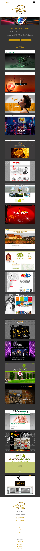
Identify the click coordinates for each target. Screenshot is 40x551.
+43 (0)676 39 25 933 (26, 40)
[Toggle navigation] (34, 2)
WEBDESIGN (20, 526)
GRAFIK (20, 524)
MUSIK (20, 527)
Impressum (20, 531)
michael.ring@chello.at (14, 40)
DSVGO (20, 532)
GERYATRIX (20, 548)
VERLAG (20, 529)
